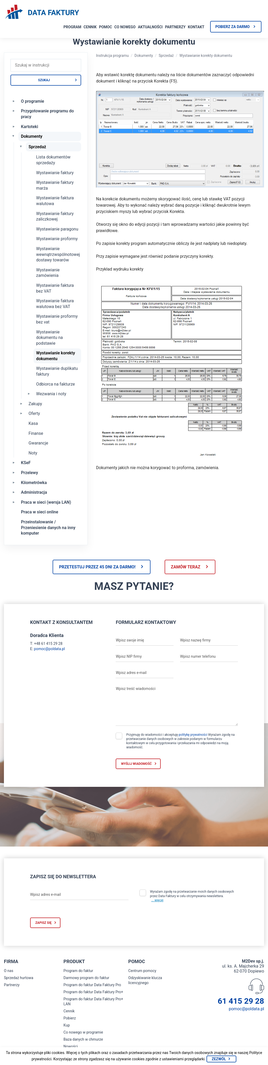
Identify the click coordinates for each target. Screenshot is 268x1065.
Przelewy (29, 472)
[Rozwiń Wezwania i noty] (29, 393)
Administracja (34, 492)
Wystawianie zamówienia (48, 272)
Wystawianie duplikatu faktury (57, 371)
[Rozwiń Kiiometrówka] (13, 482)
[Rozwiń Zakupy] (21, 403)
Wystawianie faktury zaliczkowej (55, 216)
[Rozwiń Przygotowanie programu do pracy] (13, 110)
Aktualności (150, 27)
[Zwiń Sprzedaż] (21, 146)
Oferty (34, 413)
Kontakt (196, 27)
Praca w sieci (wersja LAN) (46, 502)
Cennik (90, 27)
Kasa (33, 423)
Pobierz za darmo (232, 27)
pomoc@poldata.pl (49, 649)
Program (72, 27)
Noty (33, 453)
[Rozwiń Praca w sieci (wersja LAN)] (13, 502)
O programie (32, 101)
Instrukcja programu (112, 55)
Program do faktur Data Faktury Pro (92, 985)
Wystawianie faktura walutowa (55, 200)
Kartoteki (29, 126)
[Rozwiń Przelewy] (13, 472)
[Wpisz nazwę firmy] (209, 640)
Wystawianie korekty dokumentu (55, 355)
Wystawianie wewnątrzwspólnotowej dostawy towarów (58, 254)
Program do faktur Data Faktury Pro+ (93, 992)
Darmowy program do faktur (86, 978)
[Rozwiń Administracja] (13, 492)
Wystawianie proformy (57, 238)
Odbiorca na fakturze (55, 384)
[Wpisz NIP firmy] (145, 656)
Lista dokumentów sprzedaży (53, 160)
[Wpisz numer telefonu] (209, 656)
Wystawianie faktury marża (55, 185)
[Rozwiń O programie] (13, 101)
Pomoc (105, 27)
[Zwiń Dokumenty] (13, 136)
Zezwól (219, 1059)
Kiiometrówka (34, 482)
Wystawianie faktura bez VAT (55, 288)
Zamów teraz (185, 566)
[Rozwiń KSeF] (13, 462)
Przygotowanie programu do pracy (47, 113)
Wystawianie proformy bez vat (57, 319)
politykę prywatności (193, 735)
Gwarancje (38, 443)
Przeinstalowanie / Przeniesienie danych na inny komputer (48, 527)
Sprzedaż (37, 146)
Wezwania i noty (51, 393)
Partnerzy (175, 27)
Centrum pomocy (142, 971)
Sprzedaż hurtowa (18, 978)
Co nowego (125, 27)
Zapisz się (43, 923)
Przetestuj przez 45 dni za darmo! (97, 566)
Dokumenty (31, 136)
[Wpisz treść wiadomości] (177, 705)
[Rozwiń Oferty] (21, 413)
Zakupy (35, 403)
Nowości (71, 1046)
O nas (8, 971)
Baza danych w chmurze (83, 1039)
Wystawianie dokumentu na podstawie (49, 338)
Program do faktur (78, 971)
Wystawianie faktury (55, 172)
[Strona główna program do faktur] (42, 12)
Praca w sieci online (39, 511)
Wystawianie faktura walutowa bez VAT (55, 303)
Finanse (36, 433)
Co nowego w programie (83, 1032)
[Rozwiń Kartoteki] (13, 126)
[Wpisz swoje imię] (145, 640)
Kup (67, 1025)
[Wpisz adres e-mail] (145, 673)
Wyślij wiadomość (136, 764)
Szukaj (44, 80)
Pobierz (70, 1018)
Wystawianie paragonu (57, 229)
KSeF (26, 462)
